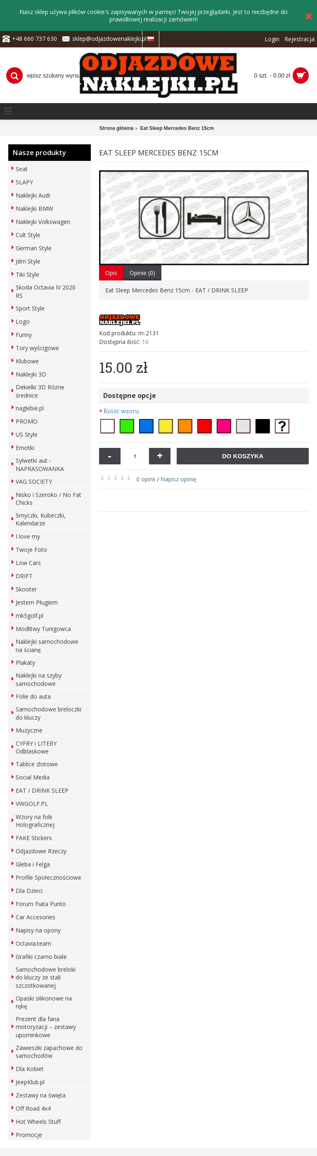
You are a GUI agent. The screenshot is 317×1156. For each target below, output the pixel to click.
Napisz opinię (178, 479)
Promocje (29, 1135)
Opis (111, 273)
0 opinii (145, 479)
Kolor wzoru (121, 411)
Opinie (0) (142, 273)
